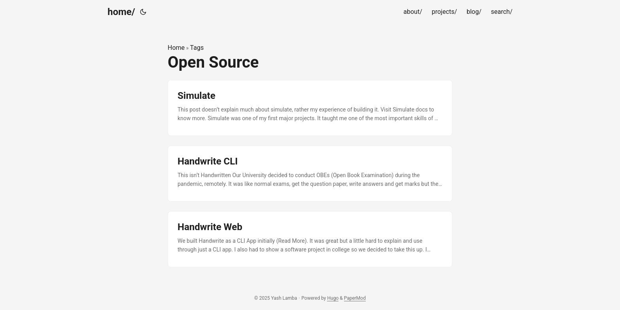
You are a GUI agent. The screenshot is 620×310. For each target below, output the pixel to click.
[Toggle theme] (143, 12)
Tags (197, 47)
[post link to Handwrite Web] (310, 239)
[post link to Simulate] (310, 108)
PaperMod (355, 298)
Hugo (332, 298)
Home (176, 47)
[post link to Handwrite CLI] (310, 173)
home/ (121, 11)
